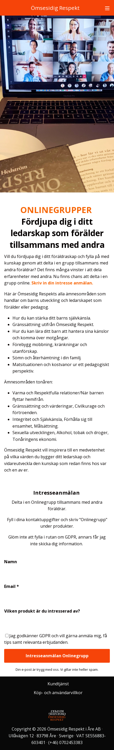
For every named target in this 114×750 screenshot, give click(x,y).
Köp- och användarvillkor (58, 692)
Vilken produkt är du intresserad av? (42, 611)
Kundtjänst (58, 684)
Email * (11, 586)
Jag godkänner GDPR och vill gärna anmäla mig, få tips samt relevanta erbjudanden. (55, 639)
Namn (10, 562)
